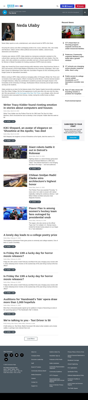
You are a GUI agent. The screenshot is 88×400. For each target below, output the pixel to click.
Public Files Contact (8, 372)
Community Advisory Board (38, 371)
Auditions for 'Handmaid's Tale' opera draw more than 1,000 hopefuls (30, 301)
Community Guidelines (55, 371)
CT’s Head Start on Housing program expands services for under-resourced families (74, 45)
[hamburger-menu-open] (4, 6)
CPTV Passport (53, 375)
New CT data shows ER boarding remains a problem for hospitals (74, 92)
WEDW (13, 369)
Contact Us (34, 382)
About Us (33, 352)
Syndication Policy (73, 371)
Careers (33, 378)
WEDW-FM (6, 371)
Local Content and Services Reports (75, 384)
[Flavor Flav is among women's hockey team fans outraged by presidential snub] (15, 213)
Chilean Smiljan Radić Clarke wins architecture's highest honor (42, 180)
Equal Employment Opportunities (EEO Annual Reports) (56, 380)
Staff (32, 363)
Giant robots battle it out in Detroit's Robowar (42, 150)
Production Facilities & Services (74, 379)
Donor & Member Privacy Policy (56, 385)
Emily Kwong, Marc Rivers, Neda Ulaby (14, 323)
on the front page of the (28, 93)
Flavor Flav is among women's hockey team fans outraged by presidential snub (43, 213)
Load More (31, 338)
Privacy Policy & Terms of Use (76, 352)
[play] (4, 12)
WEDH (5, 369)
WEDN (9, 369)
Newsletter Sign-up (54, 355)
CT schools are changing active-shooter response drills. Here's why (74, 68)
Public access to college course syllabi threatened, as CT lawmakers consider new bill (74, 80)
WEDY (17, 369)
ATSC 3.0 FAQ (17, 372)
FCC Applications (72, 368)
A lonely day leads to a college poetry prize (30, 234)
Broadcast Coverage (73, 360)
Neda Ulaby (7, 111)
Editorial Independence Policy (76, 375)
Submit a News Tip (54, 352)
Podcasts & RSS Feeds (55, 359)
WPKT (15, 371)
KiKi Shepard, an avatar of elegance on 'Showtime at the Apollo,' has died (28, 129)
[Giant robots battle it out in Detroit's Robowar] (15, 152)
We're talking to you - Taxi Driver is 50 (27, 320)
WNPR (11, 371)
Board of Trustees (36, 367)
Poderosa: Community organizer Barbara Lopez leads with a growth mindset (74, 57)
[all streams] (85, 12)
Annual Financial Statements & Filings (76, 356)
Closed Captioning (73, 364)
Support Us (34, 386)
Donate (81, 6)
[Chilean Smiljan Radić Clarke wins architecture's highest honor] (15, 180)
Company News (35, 355)
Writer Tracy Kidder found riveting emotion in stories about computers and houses (30, 106)
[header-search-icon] (57, 6)
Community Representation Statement (56, 367)
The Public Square (73, 388)
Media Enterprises (36, 374)
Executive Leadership (37, 359)
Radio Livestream (54, 363)
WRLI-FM (20, 371)
